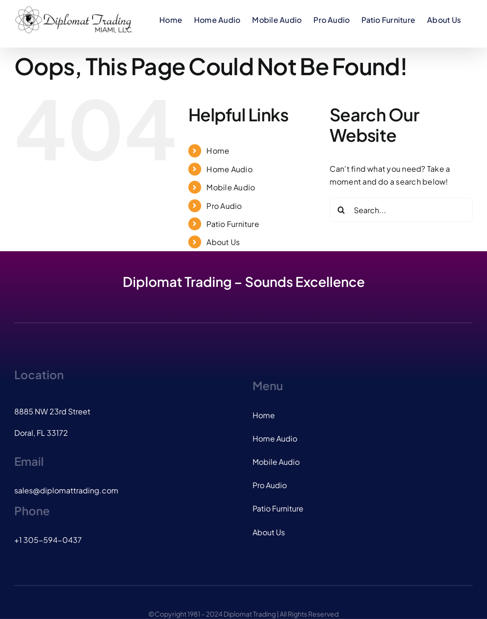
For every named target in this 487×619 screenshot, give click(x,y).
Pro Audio (224, 206)
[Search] (341, 210)
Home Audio (229, 169)
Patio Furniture (232, 224)
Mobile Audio (230, 187)
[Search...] (401, 210)
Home (217, 151)
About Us (223, 242)
